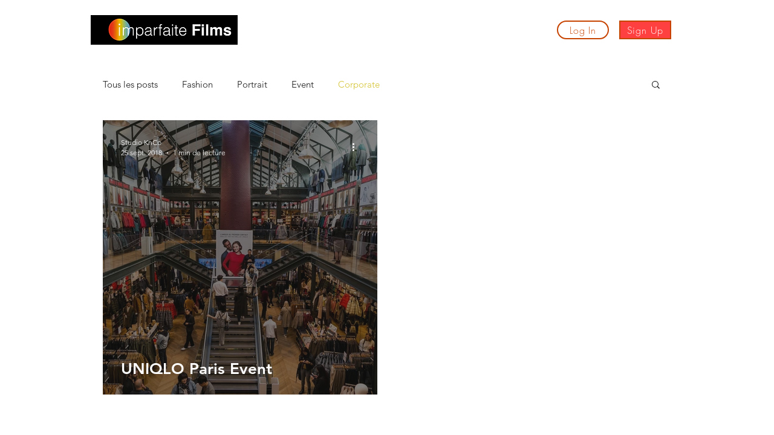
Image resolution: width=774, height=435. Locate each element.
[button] (274, 32)
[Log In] (583, 30)
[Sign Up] (645, 30)
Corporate (359, 84)
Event (302, 84)
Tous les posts (130, 84)
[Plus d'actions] (357, 147)
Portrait (252, 84)
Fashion (197, 84)
